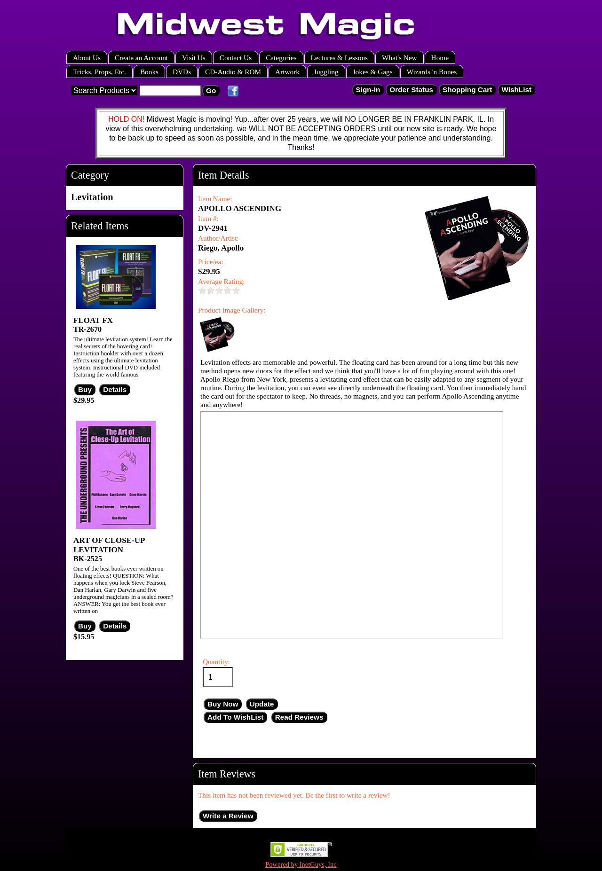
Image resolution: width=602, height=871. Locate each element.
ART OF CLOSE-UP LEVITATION (108, 545)
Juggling (326, 72)
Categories (281, 58)
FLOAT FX (93, 320)
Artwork (287, 72)
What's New (399, 58)
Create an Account (141, 58)
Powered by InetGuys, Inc (301, 864)
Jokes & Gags (373, 72)
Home (440, 58)
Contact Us (236, 58)
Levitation (92, 197)
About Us (87, 58)
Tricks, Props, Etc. (99, 72)
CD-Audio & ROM (233, 72)
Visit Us (194, 58)
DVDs (182, 72)
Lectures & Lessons (339, 58)
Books (149, 72)
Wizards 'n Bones (432, 72)
